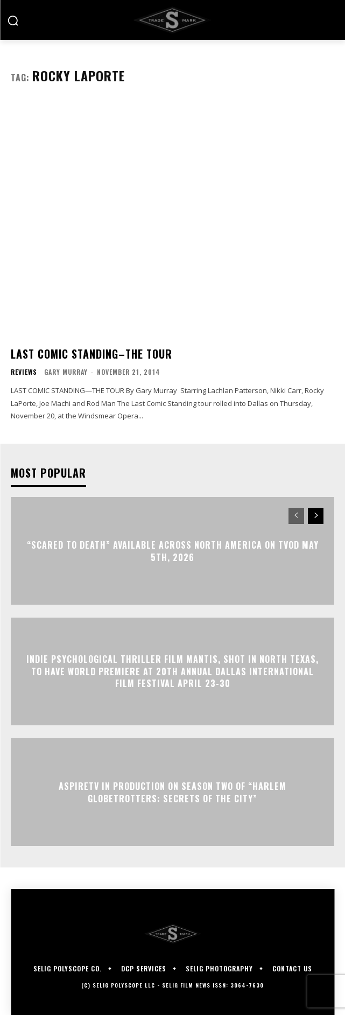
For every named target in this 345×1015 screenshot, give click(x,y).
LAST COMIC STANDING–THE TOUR (91, 354)
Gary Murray (66, 371)
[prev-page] (296, 516)
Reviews (24, 372)
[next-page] (315, 516)
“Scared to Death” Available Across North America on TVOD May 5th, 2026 (173, 550)
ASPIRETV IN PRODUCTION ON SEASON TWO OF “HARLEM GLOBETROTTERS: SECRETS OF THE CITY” (172, 792)
